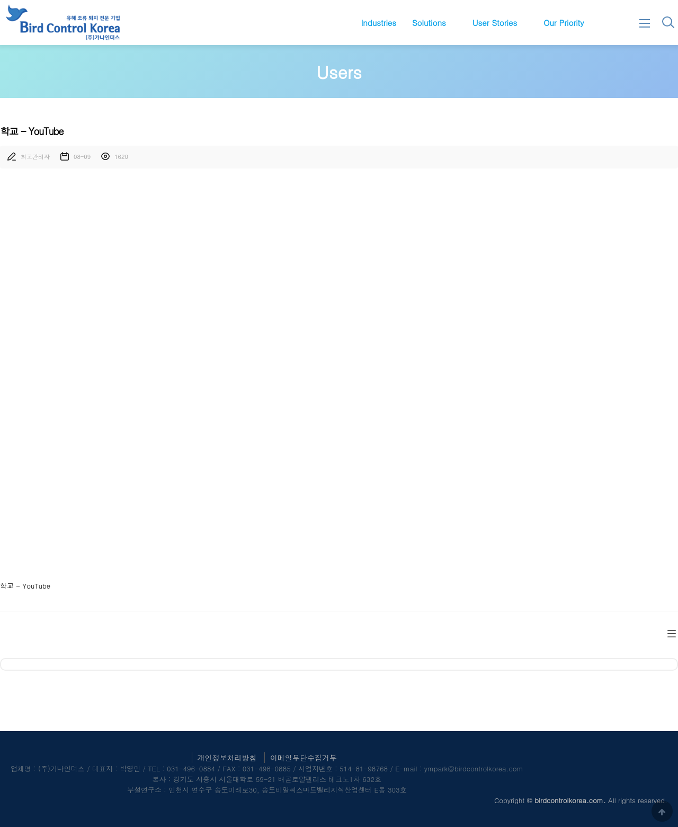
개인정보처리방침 (227, 757)
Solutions (429, 22)
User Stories (494, 22)
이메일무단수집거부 (303, 757)
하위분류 (451, 22)
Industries (378, 22)
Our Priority (563, 22)
